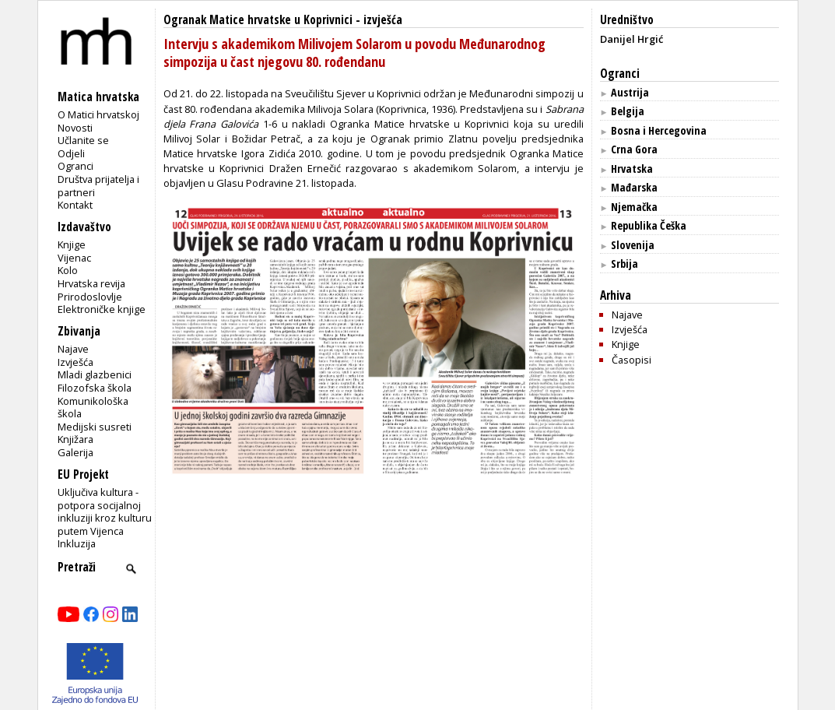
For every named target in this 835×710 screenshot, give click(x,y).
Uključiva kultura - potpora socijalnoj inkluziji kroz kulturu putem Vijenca (105, 511)
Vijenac (74, 258)
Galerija (75, 452)
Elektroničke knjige (102, 309)
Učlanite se (83, 140)
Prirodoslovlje (90, 297)
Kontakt (75, 205)
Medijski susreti (95, 427)
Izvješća (75, 362)
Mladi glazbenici (95, 374)
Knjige (72, 244)
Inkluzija (77, 543)
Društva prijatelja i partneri (98, 185)
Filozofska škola (95, 388)
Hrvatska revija (91, 283)
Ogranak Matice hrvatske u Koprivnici (258, 20)
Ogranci (75, 166)
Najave (73, 349)
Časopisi (631, 360)
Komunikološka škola (93, 407)
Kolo (68, 270)
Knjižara (75, 439)
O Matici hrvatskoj (98, 114)
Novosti (75, 128)
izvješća (382, 20)
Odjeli (71, 153)
